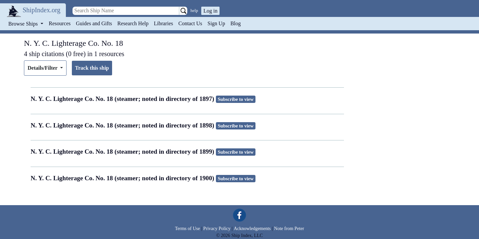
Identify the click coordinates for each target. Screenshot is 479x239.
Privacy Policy (217, 228)
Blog (236, 23)
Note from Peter (289, 228)
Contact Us (190, 23)
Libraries (163, 23)
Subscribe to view (235, 99)
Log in (210, 11)
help (194, 10)
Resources (60, 23)
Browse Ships (23, 24)
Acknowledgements (252, 228)
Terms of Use (187, 228)
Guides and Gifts (94, 23)
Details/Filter (43, 68)
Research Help (133, 23)
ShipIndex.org (42, 10)
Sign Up (216, 23)
